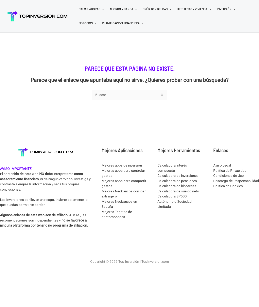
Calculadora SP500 (172, 196)
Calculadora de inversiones (177, 176)
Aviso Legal (222, 165)
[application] (102, 9)
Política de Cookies (228, 186)
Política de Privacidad (229, 171)
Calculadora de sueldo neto (178, 191)
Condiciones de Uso (228, 176)
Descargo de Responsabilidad (236, 181)
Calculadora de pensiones (177, 181)
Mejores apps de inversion (122, 165)
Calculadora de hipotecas (176, 186)
